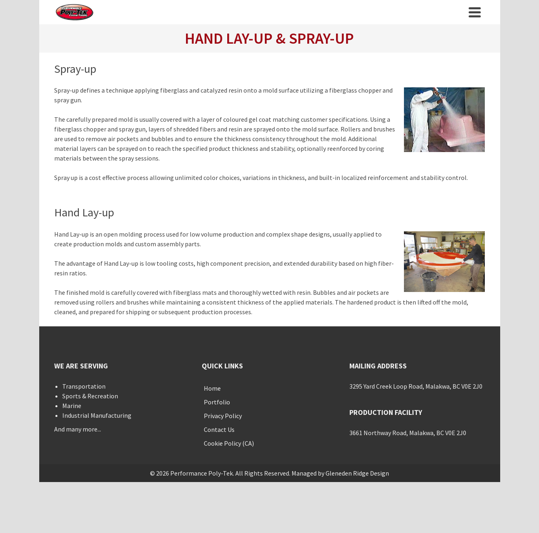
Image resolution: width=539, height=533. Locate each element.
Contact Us (219, 429)
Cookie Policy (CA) (229, 443)
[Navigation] (475, 12)
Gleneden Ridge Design (357, 473)
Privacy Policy (223, 416)
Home (212, 388)
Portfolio (217, 402)
